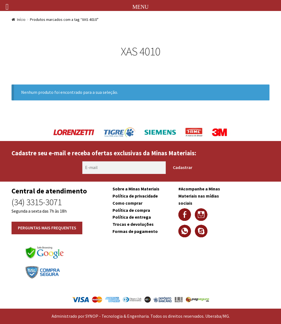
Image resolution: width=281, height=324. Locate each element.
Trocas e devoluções (133, 224)
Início (21, 19)
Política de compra (131, 210)
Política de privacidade (135, 196)
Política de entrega (132, 217)
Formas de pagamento (135, 231)
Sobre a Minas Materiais (136, 188)
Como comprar (127, 203)
